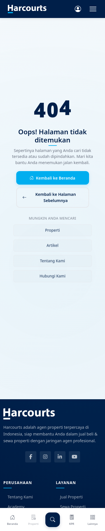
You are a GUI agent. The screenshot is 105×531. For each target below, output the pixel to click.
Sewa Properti (71, 506)
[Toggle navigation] (93, 9)
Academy (13, 506)
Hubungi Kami (52, 277)
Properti (52, 231)
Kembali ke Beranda (52, 178)
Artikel (52, 246)
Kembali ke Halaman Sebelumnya (49, 197)
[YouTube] (74, 456)
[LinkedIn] (60, 456)
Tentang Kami (52, 262)
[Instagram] (45, 456)
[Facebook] (30, 456)
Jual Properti (69, 497)
